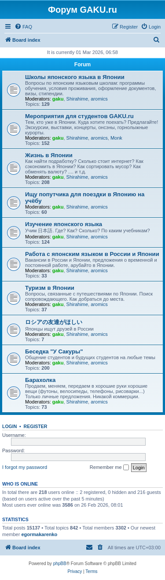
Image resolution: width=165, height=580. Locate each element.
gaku (58, 98)
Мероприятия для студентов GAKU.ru (79, 116)
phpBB (59, 563)
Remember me (109, 468)
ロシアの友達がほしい (53, 322)
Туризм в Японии (49, 288)
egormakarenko (39, 534)
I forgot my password (24, 467)
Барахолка (40, 380)
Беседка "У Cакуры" (54, 351)
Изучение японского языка (63, 224)
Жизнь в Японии (49, 155)
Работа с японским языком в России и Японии (92, 254)
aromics (99, 98)
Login (9, 426)
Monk (116, 137)
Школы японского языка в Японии (75, 77)
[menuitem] (23, 27)
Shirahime (77, 98)
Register (36, 426)
